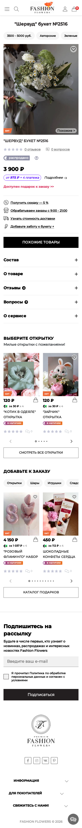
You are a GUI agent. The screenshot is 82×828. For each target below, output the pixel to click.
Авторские (48, 35)
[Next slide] (71, 441)
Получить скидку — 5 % (29, 203)
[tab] (8, 48)
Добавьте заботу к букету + (32, 226)
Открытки (14, 483)
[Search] (16, 9)
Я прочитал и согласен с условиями (38, 676)
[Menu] (7, 9)
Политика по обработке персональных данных (38, 674)
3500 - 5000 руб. (19, 35)
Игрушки (54, 483)
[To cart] (35, 400)
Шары (34, 483)
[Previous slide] (10, 441)
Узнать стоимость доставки (32, 219)
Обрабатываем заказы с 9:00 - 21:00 (38, 211)
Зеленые (70, 35)
